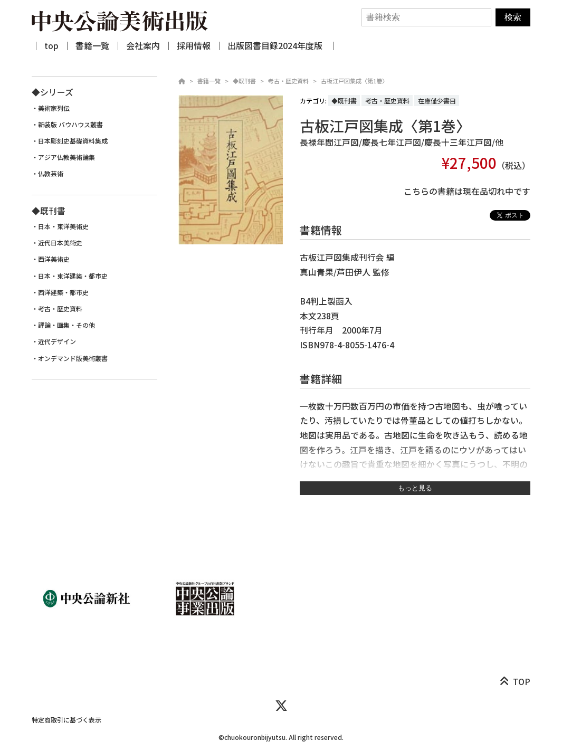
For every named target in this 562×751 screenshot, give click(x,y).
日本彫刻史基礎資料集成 (73, 141)
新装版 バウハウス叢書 (70, 124)
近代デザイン (57, 341)
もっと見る (415, 488)
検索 (512, 17)
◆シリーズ (52, 92)
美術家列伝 (54, 108)
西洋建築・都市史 (63, 292)
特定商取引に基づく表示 (66, 719)
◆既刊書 (244, 81)
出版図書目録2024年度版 (276, 45)
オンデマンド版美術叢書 (73, 358)
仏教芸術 (50, 173)
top (51, 45)
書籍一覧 (92, 45)
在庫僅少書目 (437, 100)
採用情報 (194, 45)
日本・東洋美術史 (63, 226)
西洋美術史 (54, 259)
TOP (521, 682)
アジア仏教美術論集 (66, 157)
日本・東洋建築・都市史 (73, 276)
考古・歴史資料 (288, 81)
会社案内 (143, 45)
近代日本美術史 (60, 243)
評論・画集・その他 (66, 325)
